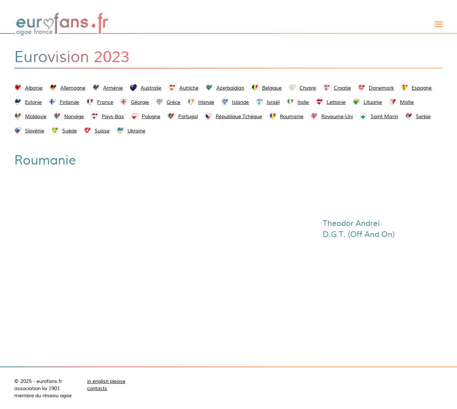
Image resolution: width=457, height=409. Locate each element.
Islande (240, 102)
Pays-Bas (113, 116)
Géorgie (140, 102)
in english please (106, 381)
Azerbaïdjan (230, 88)
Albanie (33, 88)
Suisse (102, 130)
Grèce (173, 102)
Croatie (342, 88)
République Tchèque (239, 116)
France (105, 102)
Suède (69, 130)
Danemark (381, 88)
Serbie (423, 116)
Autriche (189, 88)
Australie (151, 88)
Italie (303, 102)
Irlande (206, 102)
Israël (273, 102)
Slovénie (34, 130)
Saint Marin (384, 116)
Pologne (151, 116)
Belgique (272, 88)
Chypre (308, 88)
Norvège (74, 116)
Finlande (69, 102)
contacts (97, 388)
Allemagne (72, 88)
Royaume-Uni (337, 116)
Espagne (422, 88)
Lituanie (372, 102)
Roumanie (291, 116)
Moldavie (35, 116)
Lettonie (336, 102)
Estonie (33, 102)
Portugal (188, 116)
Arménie (113, 88)
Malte (407, 102)
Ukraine (136, 130)
